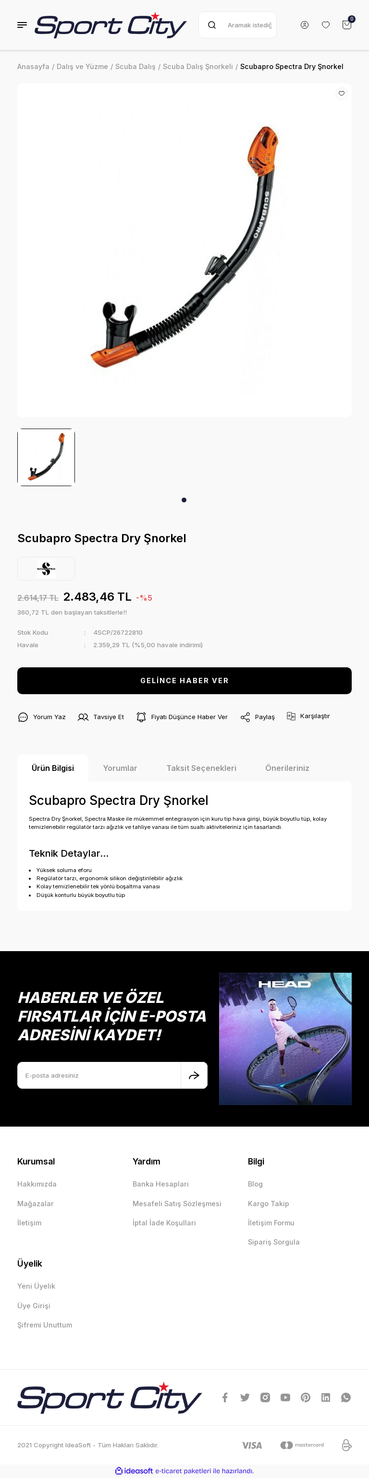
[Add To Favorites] (341, 93)
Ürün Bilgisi (53, 768)
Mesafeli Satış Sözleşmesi (177, 1203)
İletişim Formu (271, 1223)
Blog (255, 1184)
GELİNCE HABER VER (184, 680)
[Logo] (111, 25)
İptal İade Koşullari (164, 1223)
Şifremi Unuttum (44, 1325)
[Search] (237, 25)
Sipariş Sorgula (274, 1242)
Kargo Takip (268, 1203)
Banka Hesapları (161, 1184)
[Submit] (194, 1075)
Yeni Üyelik (36, 1286)
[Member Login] (304, 25)
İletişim (29, 1223)
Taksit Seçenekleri (201, 768)
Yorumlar (120, 768)
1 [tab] (184, 500)
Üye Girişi (33, 1306)
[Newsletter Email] (112, 1075)
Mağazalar (35, 1203)
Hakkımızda (37, 1184)
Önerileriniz (287, 768)
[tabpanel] (46, 457)
